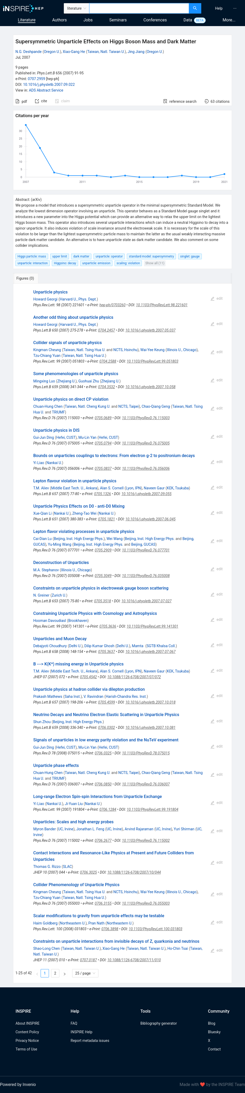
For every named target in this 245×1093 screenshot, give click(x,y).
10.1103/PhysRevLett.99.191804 (152, 809)
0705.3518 (102, 601)
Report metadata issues (90, 1040)
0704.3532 (106, 387)
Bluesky (214, 1032)
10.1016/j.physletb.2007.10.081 (150, 727)
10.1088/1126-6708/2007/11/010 (134, 960)
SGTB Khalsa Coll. (161, 646)
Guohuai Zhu (88, 381)
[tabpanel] (122, 633)
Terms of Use (26, 1049)
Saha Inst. (73, 696)
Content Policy (27, 1032)
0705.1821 (106, 519)
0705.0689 (103, 418)
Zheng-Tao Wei (84, 513)
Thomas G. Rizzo (47, 866)
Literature (27, 19)
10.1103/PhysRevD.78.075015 (146, 753)
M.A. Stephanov (46, 570)
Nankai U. (54, 463)
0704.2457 (106, 330)
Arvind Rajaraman (139, 829)
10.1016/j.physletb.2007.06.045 (150, 519)
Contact (214, 1049)
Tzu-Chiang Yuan (47, 355)
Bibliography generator (158, 1023)
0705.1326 (102, 494)
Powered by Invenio (18, 1084)
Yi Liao (38, 463)
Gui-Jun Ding (43, 437)
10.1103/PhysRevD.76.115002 (146, 840)
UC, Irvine (65, 829)
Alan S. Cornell (112, 488)
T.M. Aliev (41, 488)
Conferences (155, 19)
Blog (211, 1023)
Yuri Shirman (184, 829)
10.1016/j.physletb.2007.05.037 (150, 330)
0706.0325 (103, 753)
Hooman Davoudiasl (49, 620)
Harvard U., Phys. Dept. (78, 299)
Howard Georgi (45, 299)
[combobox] (139, 8)
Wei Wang (114, 539)
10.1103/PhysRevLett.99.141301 (152, 626)
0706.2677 (103, 840)
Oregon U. (52, 52)
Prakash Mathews (47, 696)
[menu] (224, 8)
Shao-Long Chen (46, 948)
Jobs (88, 19)
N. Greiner (41, 595)
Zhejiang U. (66, 381)
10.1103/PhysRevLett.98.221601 (161, 305)
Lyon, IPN (133, 488)
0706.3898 (109, 929)
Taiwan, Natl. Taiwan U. (106, 52)
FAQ (74, 1023)
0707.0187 (88, 960)
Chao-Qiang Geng (156, 406)
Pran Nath (96, 923)
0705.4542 (88, 677)
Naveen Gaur (154, 488)
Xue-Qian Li (42, 513)
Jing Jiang (136, 52)
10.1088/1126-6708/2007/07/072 (134, 677)
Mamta (138, 646)
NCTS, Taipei (128, 406)
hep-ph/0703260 (112, 305)
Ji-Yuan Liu (74, 804)
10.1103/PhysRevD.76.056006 (146, 468)
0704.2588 (107, 361)
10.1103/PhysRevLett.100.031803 (155, 929)
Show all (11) (154, 263)
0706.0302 (106, 727)
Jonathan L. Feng (90, 829)
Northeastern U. (72, 923)
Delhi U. (75, 646)
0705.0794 (103, 443)
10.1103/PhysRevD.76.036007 (146, 784)
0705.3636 (107, 626)
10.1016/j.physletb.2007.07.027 (146, 601)
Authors (59, 19)
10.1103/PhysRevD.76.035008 (146, 576)
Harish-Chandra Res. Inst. (126, 696)
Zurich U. (59, 595)
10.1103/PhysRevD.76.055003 (146, 903)
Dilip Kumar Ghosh (99, 646)
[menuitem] (219, 8)
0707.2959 (36, 79)
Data (188, 19)
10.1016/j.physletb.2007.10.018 (150, 702)
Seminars (118, 19)
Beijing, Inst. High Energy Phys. (79, 539)
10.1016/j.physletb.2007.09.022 (49, 84)
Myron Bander (44, 829)
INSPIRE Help (81, 1032)
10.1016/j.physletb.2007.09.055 (146, 494)
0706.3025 (88, 872)
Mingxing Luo (44, 381)
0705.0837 (103, 468)
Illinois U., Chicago (182, 350)
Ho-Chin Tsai (177, 948)
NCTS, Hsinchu (125, 350)
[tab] (30, 278)
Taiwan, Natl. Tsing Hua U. (84, 350)
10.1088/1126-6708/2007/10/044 (134, 872)
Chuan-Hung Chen (48, 406)
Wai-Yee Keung (152, 350)
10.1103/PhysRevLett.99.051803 (152, 361)
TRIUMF (58, 412)
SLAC (67, 866)
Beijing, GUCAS (143, 544)
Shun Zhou (42, 722)
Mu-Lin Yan (87, 437)
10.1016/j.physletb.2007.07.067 (150, 652)
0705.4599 (106, 702)
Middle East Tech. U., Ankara (74, 488)
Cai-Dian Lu (42, 539)
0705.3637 (106, 652)
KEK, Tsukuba (178, 488)
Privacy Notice (27, 1040)
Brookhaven (77, 620)
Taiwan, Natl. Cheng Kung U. (87, 406)
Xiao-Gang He (74, 52)
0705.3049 (103, 576)
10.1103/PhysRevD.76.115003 (146, 418)
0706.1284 (107, 809)
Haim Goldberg (45, 923)
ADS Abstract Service (46, 90)
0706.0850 (103, 784)
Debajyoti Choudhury (50, 646)
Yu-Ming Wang (59, 544)
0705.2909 (103, 550)
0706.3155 (103, 903)
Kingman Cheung (47, 350)
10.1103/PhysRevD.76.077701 (145, 550)
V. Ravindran (93, 696)
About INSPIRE (28, 1023)
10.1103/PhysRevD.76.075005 (145, 443)
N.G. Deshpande (28, 52)
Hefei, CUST (66, 437)
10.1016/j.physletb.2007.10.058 (150, 387)
